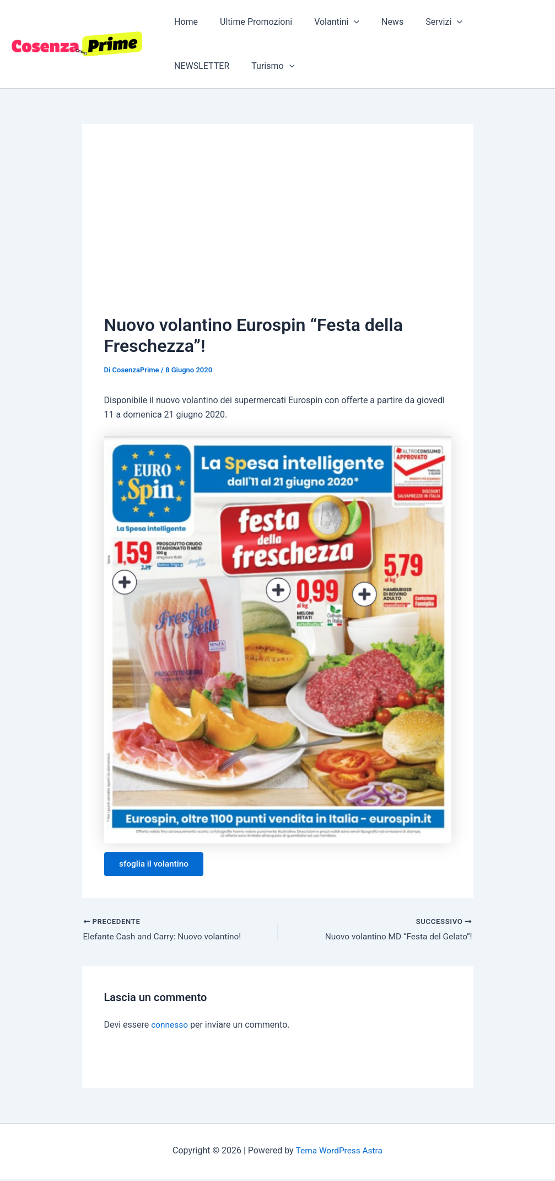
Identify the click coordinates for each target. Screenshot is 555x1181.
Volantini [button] (325, 22)
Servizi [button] (424, 22)
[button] (342, 22)
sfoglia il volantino (157, 864)
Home (184, 22)
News (377, 22)
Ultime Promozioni (249, 22)
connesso (170, 1027)
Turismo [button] (193, 66)
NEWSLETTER (487, 22)
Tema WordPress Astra (339, 1153)
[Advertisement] (277, 229)
